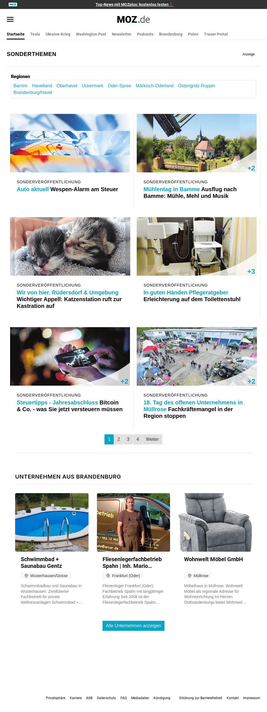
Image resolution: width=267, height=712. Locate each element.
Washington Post (91, 34)
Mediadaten (140, 698)
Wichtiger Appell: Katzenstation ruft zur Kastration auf (68, 299)
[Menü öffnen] (10, 20)
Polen (193, 34)
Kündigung (162, 698)
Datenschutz (106, 698)
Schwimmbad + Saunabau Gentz (41, 562)
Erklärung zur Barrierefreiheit (200, 698)
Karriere (76, 698)
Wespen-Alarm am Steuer (68, 189)
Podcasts (145, 34)
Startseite (16, 34)
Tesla (35, 34)
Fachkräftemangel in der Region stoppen (194, 409)
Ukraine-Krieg (58, 34)
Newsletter (121, 34)
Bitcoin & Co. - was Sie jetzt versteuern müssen (68, 409)
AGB (89, 698)
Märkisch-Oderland (155, 85)
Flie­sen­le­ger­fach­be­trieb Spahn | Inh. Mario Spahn (132, 562)
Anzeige (249, 54)
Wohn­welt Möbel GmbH (213, 559)
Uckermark (92, 85)
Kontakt (233, 698)
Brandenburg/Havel (32, 92)
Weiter (152, 439)
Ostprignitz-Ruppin (196, 85)
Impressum (251, 698)
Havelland (42, 85)
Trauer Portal (216, 34)
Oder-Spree (119, 85)
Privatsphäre (55, 698)
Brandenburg (170, 34)
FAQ (123, 698)
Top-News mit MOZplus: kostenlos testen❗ (134, 4)
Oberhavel (67, 85)
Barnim (20, 85)
